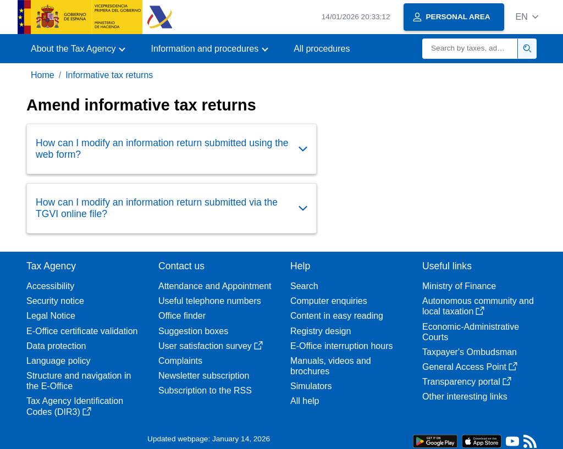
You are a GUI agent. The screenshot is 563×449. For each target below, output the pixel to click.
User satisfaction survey (210, 346)
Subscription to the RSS (205, 390)
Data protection (56, 346)
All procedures (322, 48)
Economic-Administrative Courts (470, 332)
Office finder (182, 315)
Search (304, 286)
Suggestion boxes (193, 331)
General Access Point (469, 367)
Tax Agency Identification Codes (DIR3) (74, 406)
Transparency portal (466, 381)
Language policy (58, 360)
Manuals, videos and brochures (330, 366)
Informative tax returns (109, 75)
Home (42, 75)
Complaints (180, 360)
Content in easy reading (336, 315)
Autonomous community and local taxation (478, 306)
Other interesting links (464, 396)
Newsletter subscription (203, 375)
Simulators (311, 386)
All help (304, 401)
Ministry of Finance (459, 286)
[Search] (470, 48)
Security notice (55, 301)
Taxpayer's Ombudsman (469, 352)
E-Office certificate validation (81, 331)
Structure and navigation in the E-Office (78, 381)
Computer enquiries (328, 301)
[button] (527, 16)
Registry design (320, 331)
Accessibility (50, 286)
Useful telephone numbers (209, 301)
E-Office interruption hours (341, 346)
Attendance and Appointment (215, 286)
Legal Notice (50, 315)
